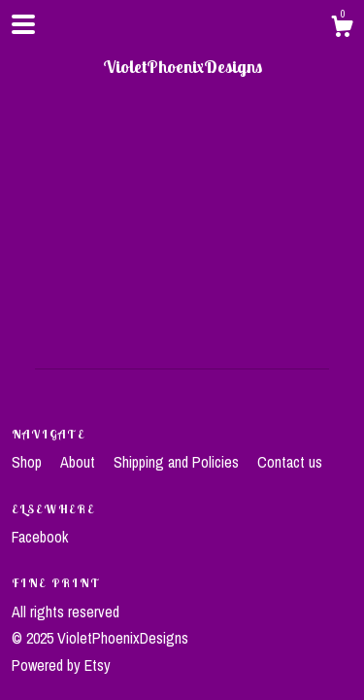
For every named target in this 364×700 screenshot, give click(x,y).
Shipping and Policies (178, 461)
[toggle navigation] (23, 24)
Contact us (289, 461)
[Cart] (341, 29)
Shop (29, 461)
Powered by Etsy (61, 665)
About (79, 461)
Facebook (40, 536)
